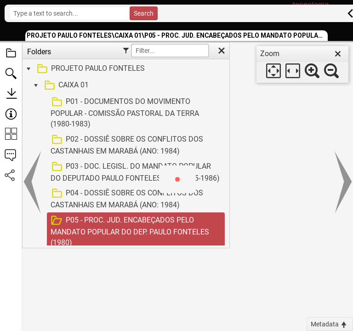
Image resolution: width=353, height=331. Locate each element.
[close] (338, 54)
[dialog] (302, 64)
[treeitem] (125, 69)
